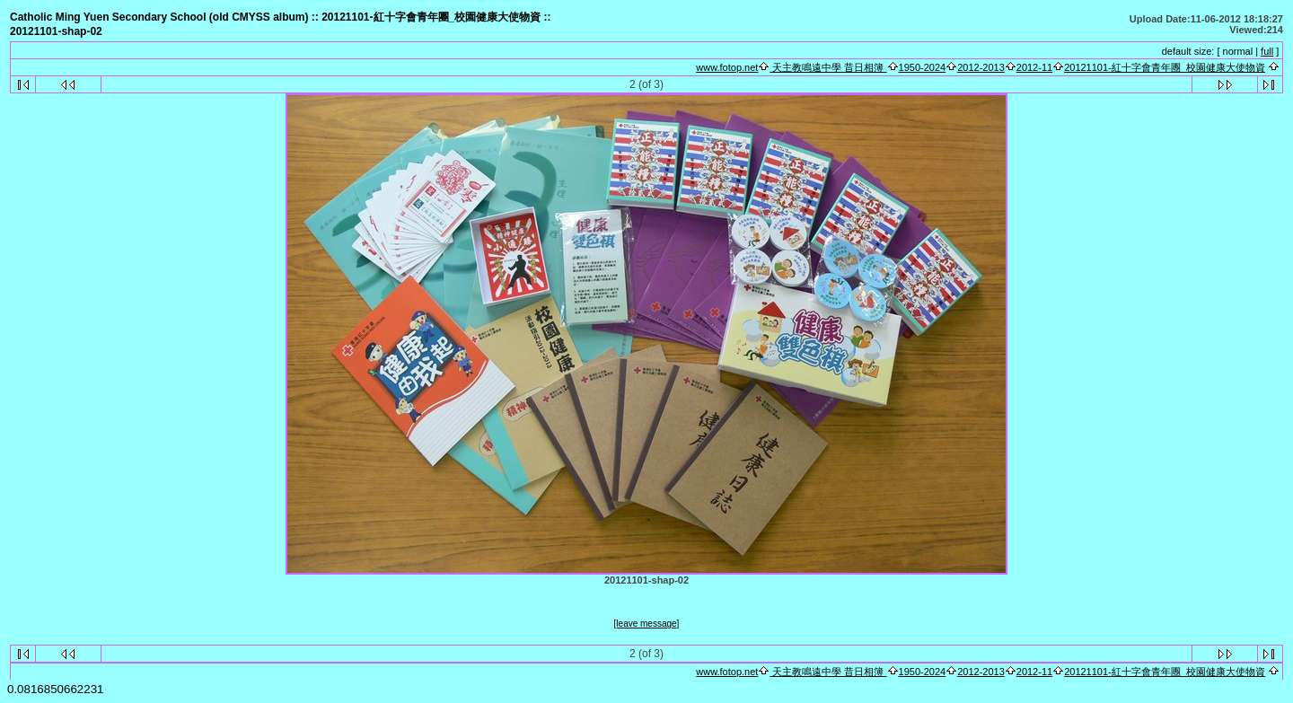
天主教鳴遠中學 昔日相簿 (828, 67)
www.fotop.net (727, 67)
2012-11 (1034, 67)
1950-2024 (922, 67)
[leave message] (647, 623)
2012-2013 (981, 67)
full (1267, 51)
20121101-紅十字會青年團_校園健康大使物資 (1164, 67)
